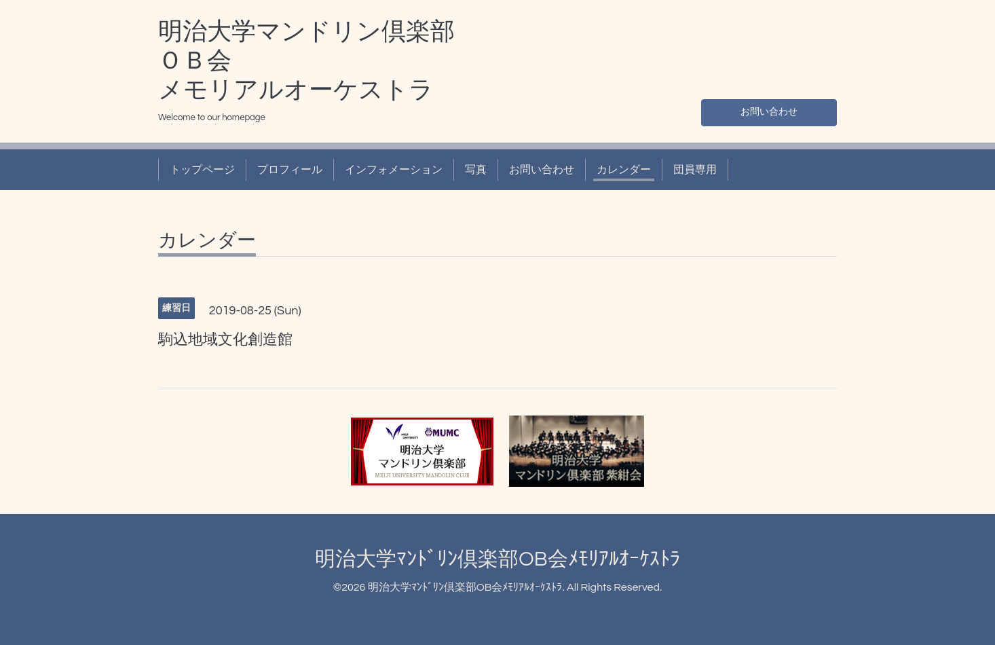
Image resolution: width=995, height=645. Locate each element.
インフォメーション (394, 169)
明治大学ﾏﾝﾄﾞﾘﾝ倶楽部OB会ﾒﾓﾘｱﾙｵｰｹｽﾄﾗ (497, 559)
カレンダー (624, 169)
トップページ (202, 169)
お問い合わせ (769, 110)
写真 (476, 169)
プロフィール (289, 169)
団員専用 (695, 169)
